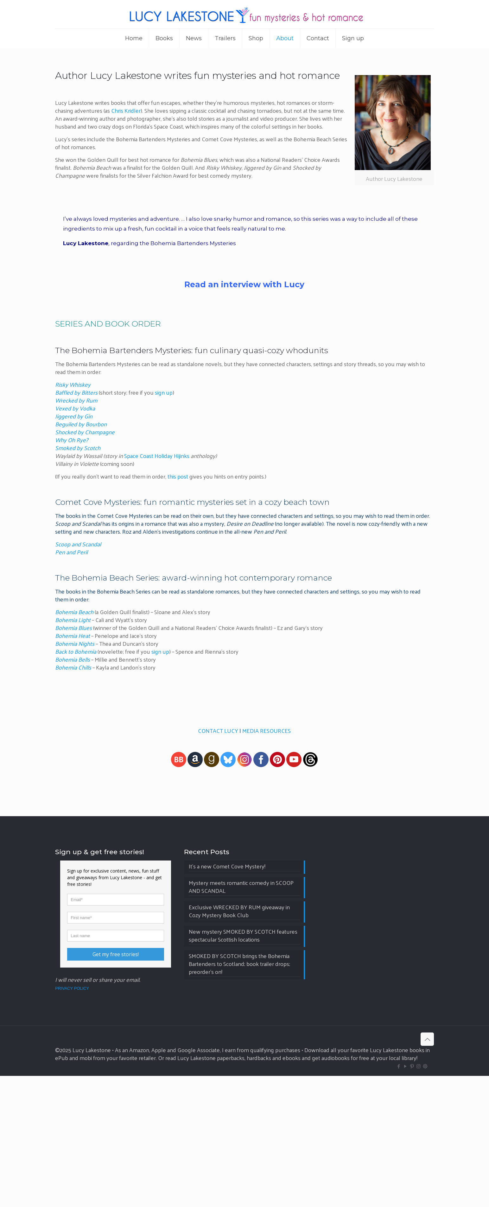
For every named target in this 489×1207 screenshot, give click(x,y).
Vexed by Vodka (75, 408)
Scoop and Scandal (78, 544)
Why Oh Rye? (71, 440)
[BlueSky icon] (425, 1197)
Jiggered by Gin (73, 416)
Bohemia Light (73, 619)
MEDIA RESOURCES (266, 730)
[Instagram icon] (418, 1197)
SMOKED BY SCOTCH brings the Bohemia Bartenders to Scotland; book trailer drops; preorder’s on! (239, 1095)
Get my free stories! (115, 1085)
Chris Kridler (125, 110)
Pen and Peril (71, 552)
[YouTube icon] (405, 1197)
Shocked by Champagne (85, 432)
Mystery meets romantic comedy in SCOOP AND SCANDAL (241, 1018)
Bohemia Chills (73, 667)
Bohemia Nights (74, 643)
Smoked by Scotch (77, 447)
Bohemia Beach (74, 612)
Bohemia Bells (72, 659)
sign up (164, 392)
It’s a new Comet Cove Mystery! (227, 997)
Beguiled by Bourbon (81, 424)
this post (178, 476)
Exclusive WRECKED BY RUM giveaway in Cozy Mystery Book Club (239, 1042)
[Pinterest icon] (412, 1197)
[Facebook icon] (398, 1197)
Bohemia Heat (72, 635)
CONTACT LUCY (218, 730)
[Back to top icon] (427, 1170)
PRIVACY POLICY (72, 1119)
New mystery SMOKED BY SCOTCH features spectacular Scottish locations (243, 1067)
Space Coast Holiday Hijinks (156, 455)
